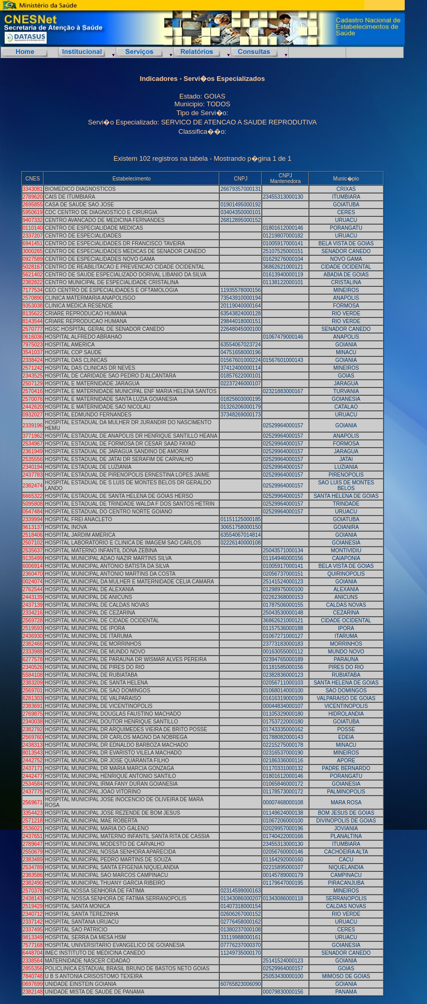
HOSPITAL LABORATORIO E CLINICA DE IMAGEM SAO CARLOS (123, 543)
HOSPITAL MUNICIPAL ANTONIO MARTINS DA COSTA (110, 574)
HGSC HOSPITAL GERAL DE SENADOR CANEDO (104, 329)
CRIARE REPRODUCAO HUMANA (85, 313)
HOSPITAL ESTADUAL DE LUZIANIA (88, 467)
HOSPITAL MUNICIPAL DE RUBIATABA (91, 675)
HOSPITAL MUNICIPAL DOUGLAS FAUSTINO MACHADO (113, 714)
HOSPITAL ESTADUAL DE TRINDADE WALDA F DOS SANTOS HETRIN (130, 504)
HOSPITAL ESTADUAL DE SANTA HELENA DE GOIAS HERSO (119, 496)
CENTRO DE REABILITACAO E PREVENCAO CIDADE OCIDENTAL (125, 267)
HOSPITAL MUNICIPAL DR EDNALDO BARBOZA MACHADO (116, 745)
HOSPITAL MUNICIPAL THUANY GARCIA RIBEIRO (105, 883)
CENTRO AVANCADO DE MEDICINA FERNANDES (104, 220)
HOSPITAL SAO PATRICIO (76, 929)
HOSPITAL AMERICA (69, 344)
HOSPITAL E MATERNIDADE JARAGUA (92, 383)
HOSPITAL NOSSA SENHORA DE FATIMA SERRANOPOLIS (115, 898)
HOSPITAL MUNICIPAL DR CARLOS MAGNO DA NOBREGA (116, 737)
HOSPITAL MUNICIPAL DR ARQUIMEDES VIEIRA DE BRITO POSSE (126, 729)
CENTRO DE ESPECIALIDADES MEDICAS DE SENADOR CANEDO (125, 251)
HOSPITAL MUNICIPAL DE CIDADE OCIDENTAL (102, 620)
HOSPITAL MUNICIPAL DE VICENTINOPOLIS (98, 706)
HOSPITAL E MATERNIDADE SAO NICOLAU (97, 407)
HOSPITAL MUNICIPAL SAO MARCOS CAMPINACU (106, 875)
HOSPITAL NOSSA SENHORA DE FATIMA (94, 891)
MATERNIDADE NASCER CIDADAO (87, 961)
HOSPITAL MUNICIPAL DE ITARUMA (88, 636)
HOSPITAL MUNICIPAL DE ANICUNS (88, 597)
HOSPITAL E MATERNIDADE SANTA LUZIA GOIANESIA (111, 399)
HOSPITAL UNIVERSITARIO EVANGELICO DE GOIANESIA (114, 945)
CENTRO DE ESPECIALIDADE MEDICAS (94, 228)
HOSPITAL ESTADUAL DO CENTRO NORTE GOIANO (108, 511)
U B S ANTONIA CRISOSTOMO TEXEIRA (93, 976)
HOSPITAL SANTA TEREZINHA (81, 914)
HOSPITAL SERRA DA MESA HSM (85, 937)
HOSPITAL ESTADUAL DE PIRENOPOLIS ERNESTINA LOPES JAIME (127, 475)
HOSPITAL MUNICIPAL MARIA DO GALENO (97, 828)
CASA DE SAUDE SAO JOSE (79, 204)
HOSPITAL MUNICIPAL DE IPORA (85, 628)
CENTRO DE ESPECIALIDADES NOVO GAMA (99, 259)
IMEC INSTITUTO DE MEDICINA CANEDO (95, 953)
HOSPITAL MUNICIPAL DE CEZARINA (90, 613)
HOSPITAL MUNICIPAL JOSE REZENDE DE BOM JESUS (112, 813)
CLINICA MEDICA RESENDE (78, 306)
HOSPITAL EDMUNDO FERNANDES (88, 414)
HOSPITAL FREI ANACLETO (78, 519)
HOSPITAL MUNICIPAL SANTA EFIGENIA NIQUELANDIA (112, 867)
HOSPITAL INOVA (66, 527)
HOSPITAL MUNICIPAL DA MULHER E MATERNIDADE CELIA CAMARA (129, 581)
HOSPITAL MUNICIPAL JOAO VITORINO (92, 791)
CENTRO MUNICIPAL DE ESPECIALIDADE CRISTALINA (111, 282)
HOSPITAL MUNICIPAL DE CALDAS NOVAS (97, 605)
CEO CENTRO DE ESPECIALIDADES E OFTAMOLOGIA (111, 290)
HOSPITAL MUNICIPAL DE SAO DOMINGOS (97, 690)
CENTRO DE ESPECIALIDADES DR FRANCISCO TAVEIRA (115, 243)
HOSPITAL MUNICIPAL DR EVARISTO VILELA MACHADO (113, 753)
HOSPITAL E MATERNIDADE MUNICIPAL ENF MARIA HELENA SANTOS (130, 391)
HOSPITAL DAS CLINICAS (76, 360)
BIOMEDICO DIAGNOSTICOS (80, 189)
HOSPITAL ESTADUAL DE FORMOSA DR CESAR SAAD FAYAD (120, 444)
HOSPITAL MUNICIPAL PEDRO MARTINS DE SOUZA (108, 859)
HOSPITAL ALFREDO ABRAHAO (83, 337)
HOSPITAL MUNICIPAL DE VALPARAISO (93, 698)
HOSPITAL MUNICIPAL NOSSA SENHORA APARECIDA (110, 852)
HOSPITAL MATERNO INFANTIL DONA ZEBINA (101, 550)
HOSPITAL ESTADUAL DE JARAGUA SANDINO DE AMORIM (116, 451)
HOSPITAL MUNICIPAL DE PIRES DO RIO (94, 667)
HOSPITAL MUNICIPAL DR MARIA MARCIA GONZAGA (109, 768)
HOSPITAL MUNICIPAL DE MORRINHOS (93, 644)
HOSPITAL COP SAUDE (73, 352)
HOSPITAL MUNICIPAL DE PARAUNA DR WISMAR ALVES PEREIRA (125, 659)
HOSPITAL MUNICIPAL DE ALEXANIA (89, 589)
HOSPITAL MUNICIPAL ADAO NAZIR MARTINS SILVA (108, 558)
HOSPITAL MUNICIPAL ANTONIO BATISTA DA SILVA (107, 566)
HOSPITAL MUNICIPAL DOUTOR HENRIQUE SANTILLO (111, 721)
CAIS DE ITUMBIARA (70, 197)
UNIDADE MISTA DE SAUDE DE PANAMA (94, 992)
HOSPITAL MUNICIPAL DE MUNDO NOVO (95, 651)
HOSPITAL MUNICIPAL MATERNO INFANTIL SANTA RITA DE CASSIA (127, 836)
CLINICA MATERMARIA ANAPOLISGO (90, 298)
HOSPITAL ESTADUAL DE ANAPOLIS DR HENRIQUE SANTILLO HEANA (131, 436)
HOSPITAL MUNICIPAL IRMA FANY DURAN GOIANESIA (111, 784)
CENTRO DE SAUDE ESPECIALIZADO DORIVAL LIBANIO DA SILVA (125, 274)
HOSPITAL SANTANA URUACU (82, 922)
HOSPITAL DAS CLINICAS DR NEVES (90, 368)
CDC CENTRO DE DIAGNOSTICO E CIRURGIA (101, 212)
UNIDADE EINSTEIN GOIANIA (80, 984)
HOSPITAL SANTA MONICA (77, 906)
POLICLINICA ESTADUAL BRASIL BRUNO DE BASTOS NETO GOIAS (127, 968)
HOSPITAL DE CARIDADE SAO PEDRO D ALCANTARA (110, 376)
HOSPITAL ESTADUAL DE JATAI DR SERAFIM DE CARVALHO (119, 459)
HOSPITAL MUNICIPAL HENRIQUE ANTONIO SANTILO (110, 776)
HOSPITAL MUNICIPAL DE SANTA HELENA (96, 683)
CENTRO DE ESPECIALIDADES (83, 236)
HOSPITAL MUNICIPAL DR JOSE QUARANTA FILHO (107, 760)
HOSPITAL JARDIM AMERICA (80, 535)
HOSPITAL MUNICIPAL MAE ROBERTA (91, 821)
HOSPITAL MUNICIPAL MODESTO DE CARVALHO (104, 844)
